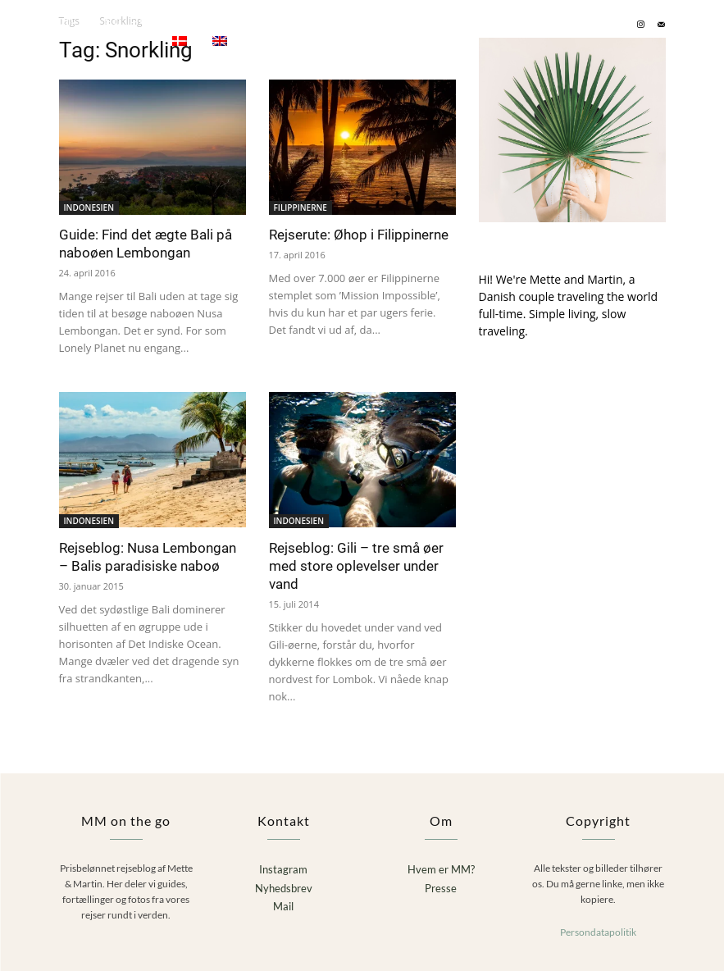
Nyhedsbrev (283, 886)
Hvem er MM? (441, 868)
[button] (684, 23)
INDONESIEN (89, 207)
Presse (441, 886)
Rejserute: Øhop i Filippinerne (359, 234)
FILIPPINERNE (300, 207)
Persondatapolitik (598, 930)
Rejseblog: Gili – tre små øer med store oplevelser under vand (356, 566)
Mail (283, 905)
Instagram (283, 868)
